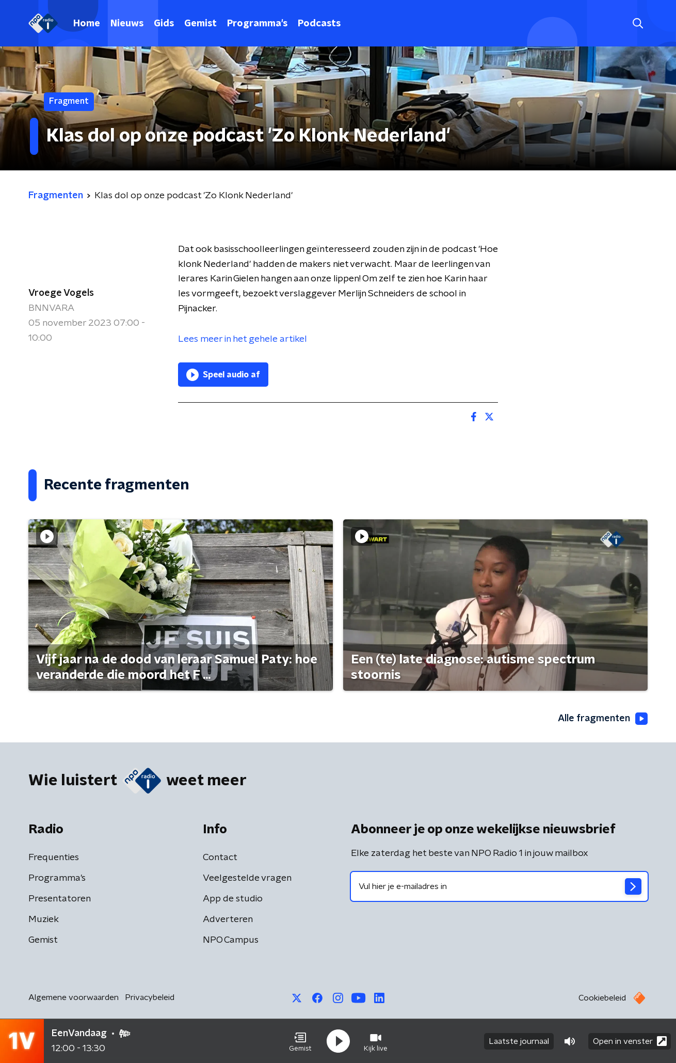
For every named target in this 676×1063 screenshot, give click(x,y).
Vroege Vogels (61, 293)
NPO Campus (231, 940)
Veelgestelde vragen (247, 878)
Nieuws (126, 23)
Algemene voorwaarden (73, 997)
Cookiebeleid (602, 998)
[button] (300, 1041)
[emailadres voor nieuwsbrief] (499, 886)
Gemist (200, 23)
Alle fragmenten (603, 718)
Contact (220, 857)
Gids (164, 23)
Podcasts (319, 23)
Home (86, 23)
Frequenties (53, 857)
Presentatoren (59, 898)
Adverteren (228, 919)
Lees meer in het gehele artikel (242, 339)
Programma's (257, 23)
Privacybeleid (149, 997)
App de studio (233, 898)
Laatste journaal (519, 1041)
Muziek (43, 919)
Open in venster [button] (630, 1041)
